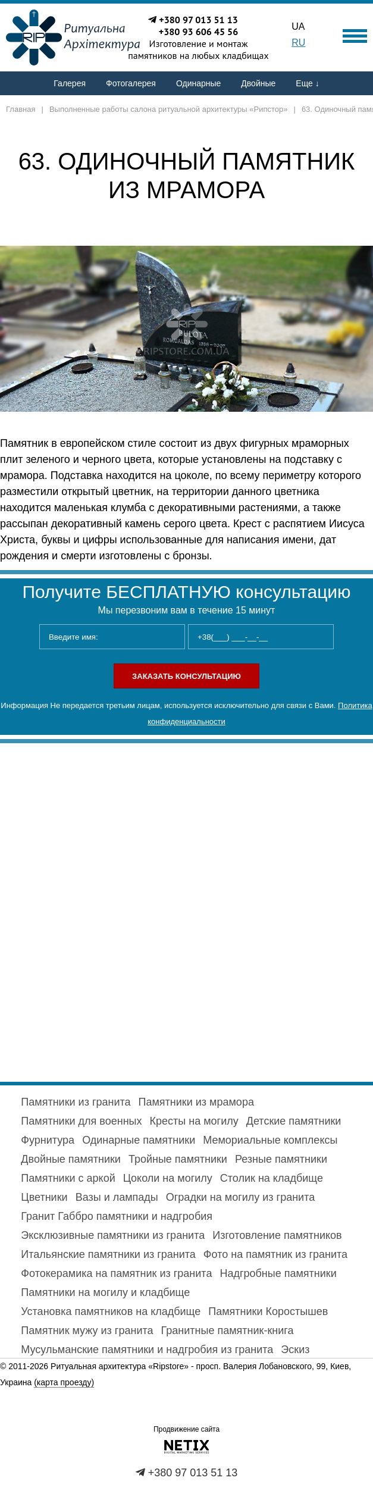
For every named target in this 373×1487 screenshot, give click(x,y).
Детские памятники (293, 1121)
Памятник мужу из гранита (87, 1330)
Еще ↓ (307, 83)
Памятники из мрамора (196, 1102)
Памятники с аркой (68, 1178)
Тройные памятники (177, 1159)
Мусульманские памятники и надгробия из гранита (147, 1349)
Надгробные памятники (278, 1273)
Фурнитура (47, 1140)
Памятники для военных (81, 1121)
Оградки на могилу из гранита (240, 1197)
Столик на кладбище (271, 1178)
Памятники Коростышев (268, 1311)
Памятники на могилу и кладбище (105, 1292)
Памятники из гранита (75, 1102)
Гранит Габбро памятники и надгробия (116, 1216)
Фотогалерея (131, 83)
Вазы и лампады (117, 1197)
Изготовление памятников (276, 1235)
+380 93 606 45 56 (199, 31)
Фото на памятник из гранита (275, 1254)
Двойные (258, 83)
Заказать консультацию (186, 676)
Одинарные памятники (138, 1140)
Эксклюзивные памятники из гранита (113, 1235)
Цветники (44, 1197)
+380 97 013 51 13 (198, 20)
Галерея (70, 83)
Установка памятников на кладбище (110, 1311)
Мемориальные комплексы (270, 1140)
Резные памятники (281, 1159)
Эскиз (295, 1349)
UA (298, 26)
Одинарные (198, 83)
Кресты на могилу (194, 1121)
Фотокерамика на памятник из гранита (116, 1273)
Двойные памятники (71, 1159)
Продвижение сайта (186, 1429)
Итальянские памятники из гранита (108, 1254)
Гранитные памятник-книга (227, 1330)
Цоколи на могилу (167, 1178)
